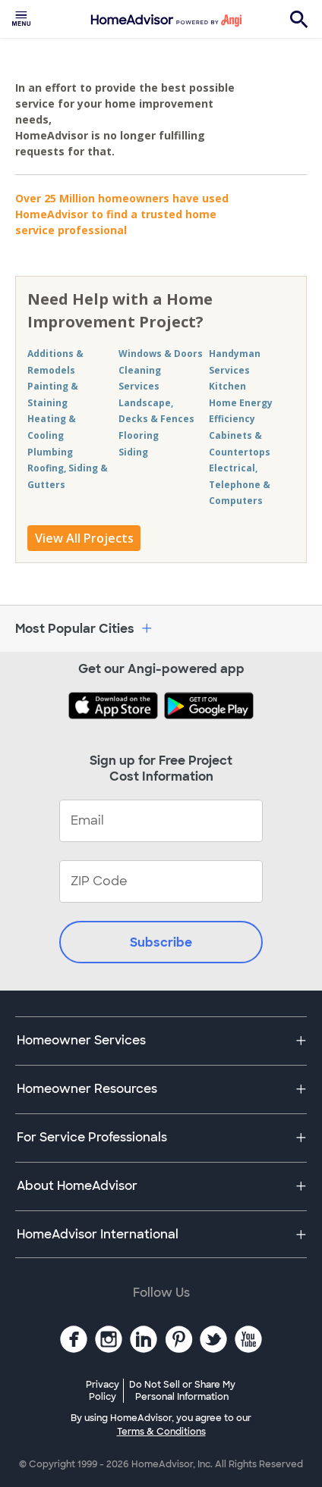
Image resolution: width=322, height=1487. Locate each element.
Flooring (138, 435)
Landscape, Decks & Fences (156, 411)
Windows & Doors (160, 353)
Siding (133, 452)
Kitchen (227, 386)
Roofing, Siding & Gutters (67, 476)
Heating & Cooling (51, 427)
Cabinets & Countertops (239, 444)
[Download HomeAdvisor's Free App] (116, 707)
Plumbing (50, 452)
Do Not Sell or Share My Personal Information (182, 1391)
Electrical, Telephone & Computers (239, 484)
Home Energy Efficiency (241, 411)
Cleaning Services (139, 378)
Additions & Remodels (55, 362)
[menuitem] (21, 19)
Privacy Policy (102, 1391)
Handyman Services (234, 362)
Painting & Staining (52, 394)
